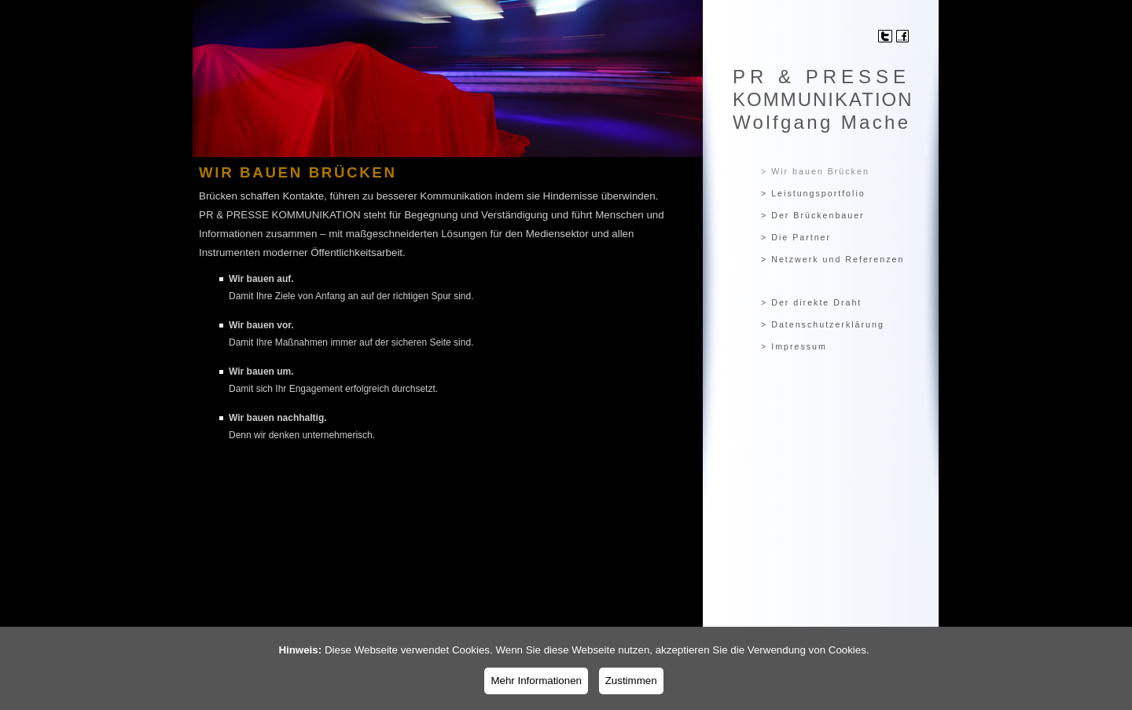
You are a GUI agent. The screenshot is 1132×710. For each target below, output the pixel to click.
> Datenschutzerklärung (822, 324)
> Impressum (794, 346)
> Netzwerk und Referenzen (832, 259)
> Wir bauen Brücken (815, 171)
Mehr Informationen (536, 680)
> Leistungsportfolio (813, 193)
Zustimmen (631, 680)
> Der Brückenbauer (813, 215)
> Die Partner (796, 237)
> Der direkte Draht (811, 302)
